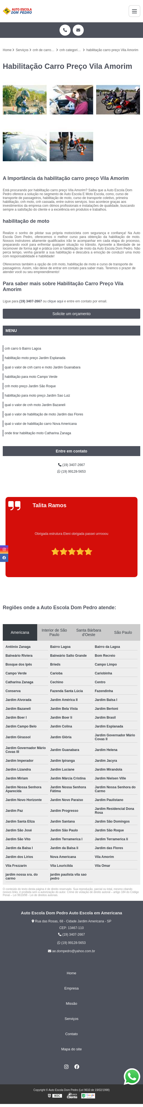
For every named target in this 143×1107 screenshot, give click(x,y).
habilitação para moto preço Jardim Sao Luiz (37, 395)
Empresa (71, 988)
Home (71, 973)
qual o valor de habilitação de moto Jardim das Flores (44, 414)
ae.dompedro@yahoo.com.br (71, 951)
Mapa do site (71, 1049)
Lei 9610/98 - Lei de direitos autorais (35, 895)
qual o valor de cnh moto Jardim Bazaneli (35, 405)
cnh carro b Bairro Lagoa (23, 348)
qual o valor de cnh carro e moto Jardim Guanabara (42, 367)
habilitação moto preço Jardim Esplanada (35, 358)
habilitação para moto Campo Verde (31, 377)
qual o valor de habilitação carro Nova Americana (41, 424)
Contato (71, 1034)
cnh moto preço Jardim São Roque (30, 386)
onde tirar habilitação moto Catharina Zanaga (38, 433)
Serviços (72, 1019)
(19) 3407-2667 (31, 301)
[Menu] (134, 11)
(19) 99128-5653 (71, 471)
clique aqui (55, 301)
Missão (71, 1003)
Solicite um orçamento (71, 314)
